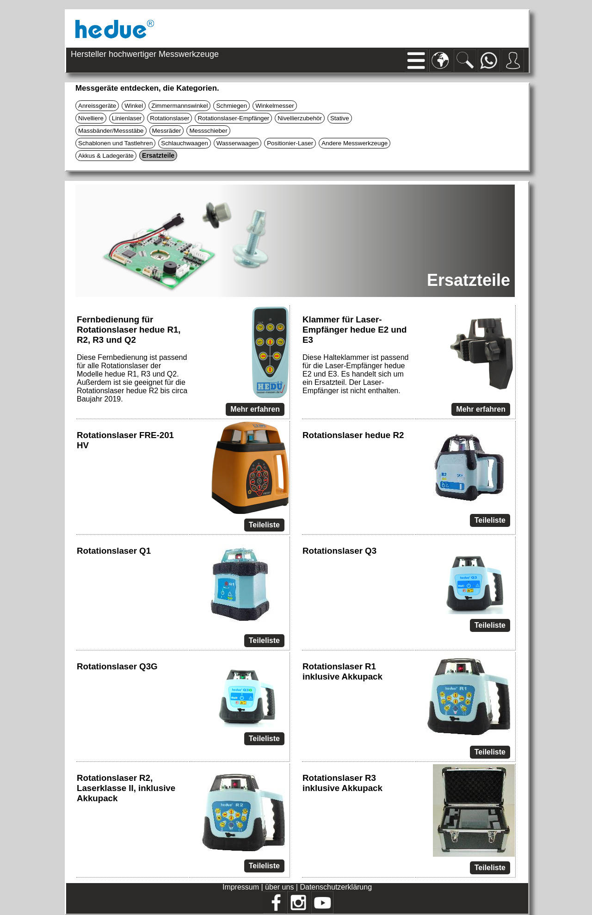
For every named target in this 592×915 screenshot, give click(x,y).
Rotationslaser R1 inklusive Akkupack (342, 671)
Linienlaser (127, 118)
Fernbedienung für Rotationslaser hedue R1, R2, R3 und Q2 (129, 330)
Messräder (166, 130)
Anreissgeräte (97, 105)
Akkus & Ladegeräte (106, 155)
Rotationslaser (169, 118)
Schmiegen (231, 105)
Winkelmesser (274, 105)
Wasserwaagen (237, 143)
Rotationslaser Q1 (114, 551)
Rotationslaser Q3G (117, 666)
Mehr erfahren (255, 409)
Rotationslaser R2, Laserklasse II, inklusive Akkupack (126, 788)
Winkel (133, 105)
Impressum (240, 887)
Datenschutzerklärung (336, 887)
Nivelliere (91, 118)
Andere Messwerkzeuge (354, 143)
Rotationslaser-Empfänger (233, 118)
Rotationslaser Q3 (339, 551)
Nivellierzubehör (300, 118)
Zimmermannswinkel (179, 105)
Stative (339, 118)
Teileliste (264, 525)
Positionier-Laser (290, 143)
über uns (279, 887)
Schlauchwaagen (184, 143)
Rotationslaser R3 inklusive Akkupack (342, 783)
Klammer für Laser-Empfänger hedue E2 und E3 (354, 330)
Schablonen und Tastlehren (115, 143)
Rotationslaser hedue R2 (353, 435)
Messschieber (208, 130)
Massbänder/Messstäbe (111, 130)
